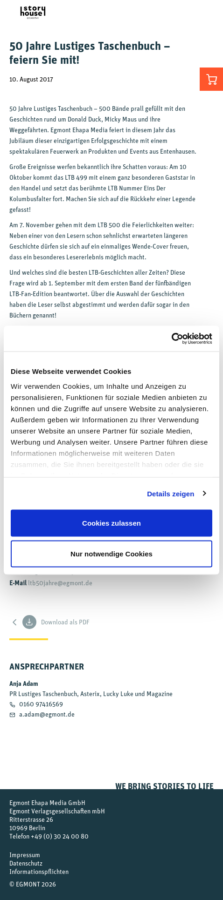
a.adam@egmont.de (47, 714)
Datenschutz (25, 863)
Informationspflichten (39, 871)
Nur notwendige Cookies (111, 553)
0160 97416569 (41, 704)
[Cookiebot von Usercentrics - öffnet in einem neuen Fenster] (171, 338)
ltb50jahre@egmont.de (60, 583)
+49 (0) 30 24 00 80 (60, 836)
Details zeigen (170, 493)
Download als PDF (56, 622)
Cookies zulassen (111, 523)
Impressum (24, 855)
